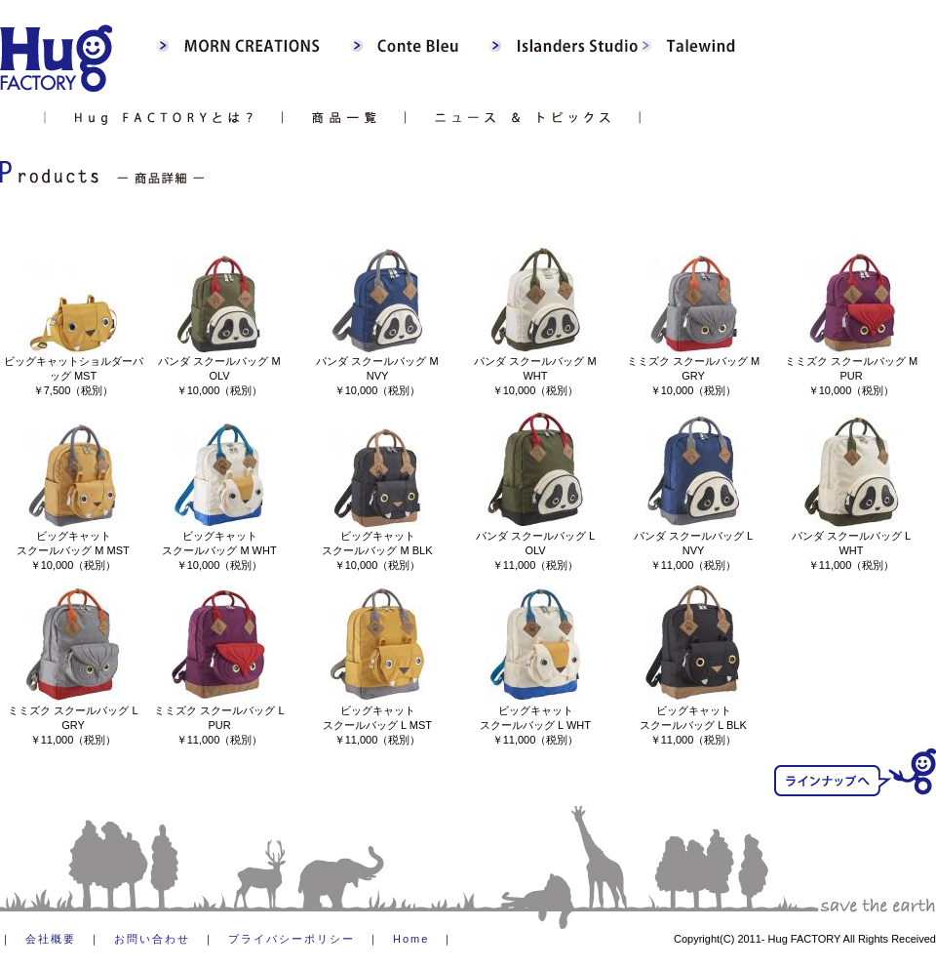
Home (411, 939)
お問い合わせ (152, 939)
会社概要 (50, 939)
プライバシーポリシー (291, 939)
